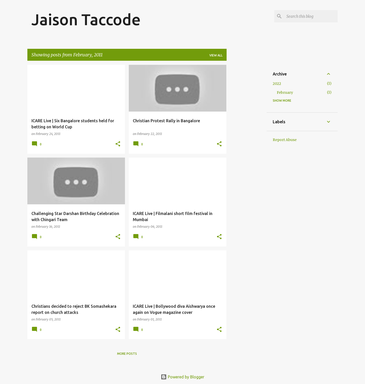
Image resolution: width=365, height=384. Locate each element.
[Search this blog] (311, 16)
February (285, 92)
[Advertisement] (246, 141)
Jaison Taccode (86, 19)
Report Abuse (285, 139)
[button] (118, 144)
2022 (277, 83)
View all (216, 55)
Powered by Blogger (182, 377)
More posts (127, 353)
